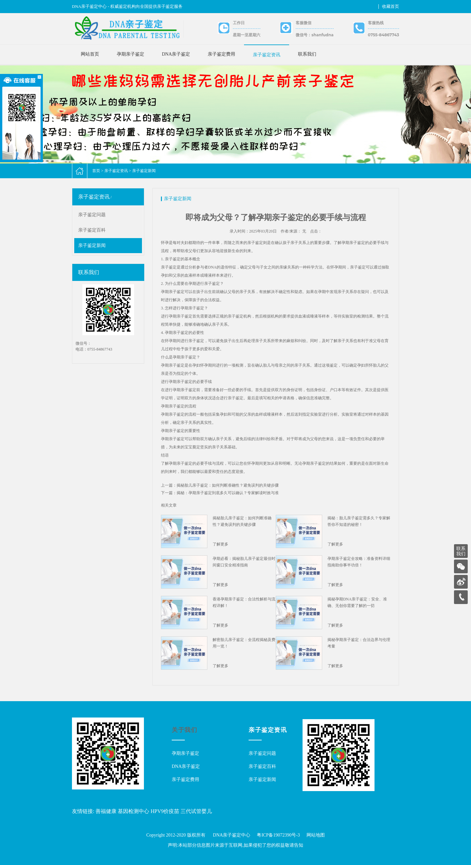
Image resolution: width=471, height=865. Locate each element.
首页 (96, 170)
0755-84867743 (383, 34)
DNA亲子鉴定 (176, 54)
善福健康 (106, 811)
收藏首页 (390, 6)
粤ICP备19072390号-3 (278, 835)
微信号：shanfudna (314, 34)
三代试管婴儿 (196, 811)
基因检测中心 (133, 811)
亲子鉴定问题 (92, 214)
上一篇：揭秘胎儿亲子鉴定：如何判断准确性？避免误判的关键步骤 (220, 485)
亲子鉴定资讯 (266, 54)
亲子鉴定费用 (221, 54)
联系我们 (307, 54)
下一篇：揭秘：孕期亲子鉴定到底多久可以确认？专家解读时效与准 (220, 493)
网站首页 (90, 54)
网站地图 (315, 835)
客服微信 (303, 22)
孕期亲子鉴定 (130, 54)
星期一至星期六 (246, 34)
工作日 (239, 22)
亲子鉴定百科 (92, 230)
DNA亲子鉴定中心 (231, 835)
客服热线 (376, 22)
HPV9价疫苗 (164, 811)
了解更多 (220, 544)
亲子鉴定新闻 (144, 170)
